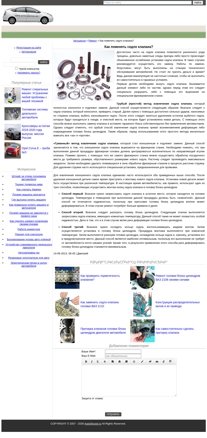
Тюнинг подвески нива (29, 184)
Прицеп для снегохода (29, 234)
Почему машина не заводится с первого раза (28, 214)
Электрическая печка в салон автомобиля (29, 264)
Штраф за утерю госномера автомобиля (29, 178)
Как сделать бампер (29, 189)
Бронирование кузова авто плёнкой (29, 239)
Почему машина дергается (28, 194)
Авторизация (28, 51)
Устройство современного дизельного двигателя (29, 246)
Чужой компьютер (28, 68)
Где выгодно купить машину (29, 199)
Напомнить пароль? (28, 72)
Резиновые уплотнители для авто (28, 257)
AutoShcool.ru (92, 429)
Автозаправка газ (28, 252)
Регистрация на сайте (28, 47)
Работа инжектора (29, 229)
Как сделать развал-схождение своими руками (29, 223)
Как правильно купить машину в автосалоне (28, 206)
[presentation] (136, 410)
